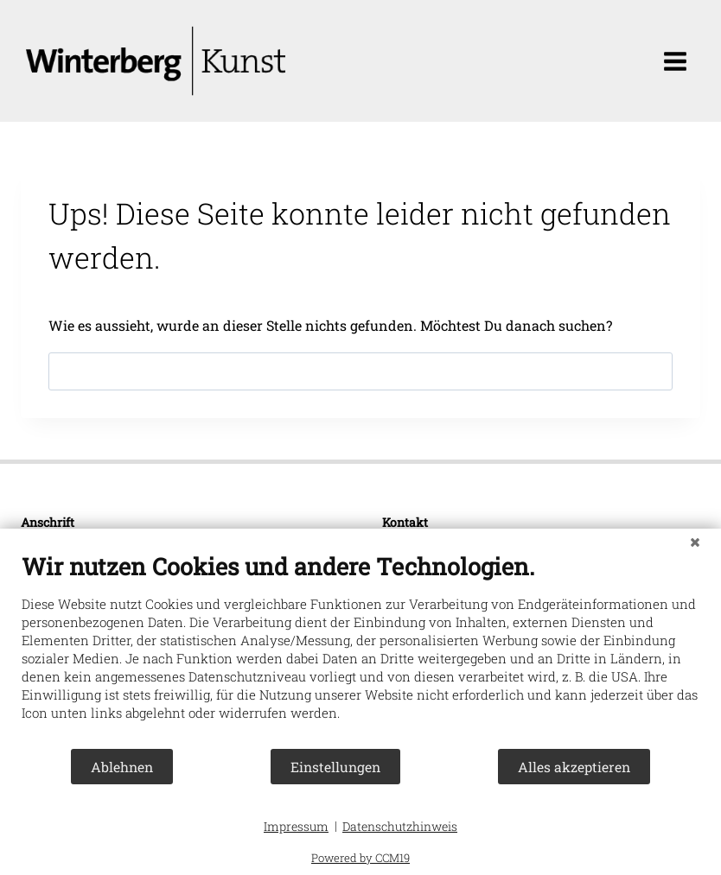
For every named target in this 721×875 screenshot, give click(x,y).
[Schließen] (695, 542)
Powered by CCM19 (360, 857)
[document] (360, 650)
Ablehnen (122, 767)
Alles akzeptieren (574, 767)
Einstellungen (335, 767)
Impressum (296, 826)
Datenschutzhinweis (399, 826)
